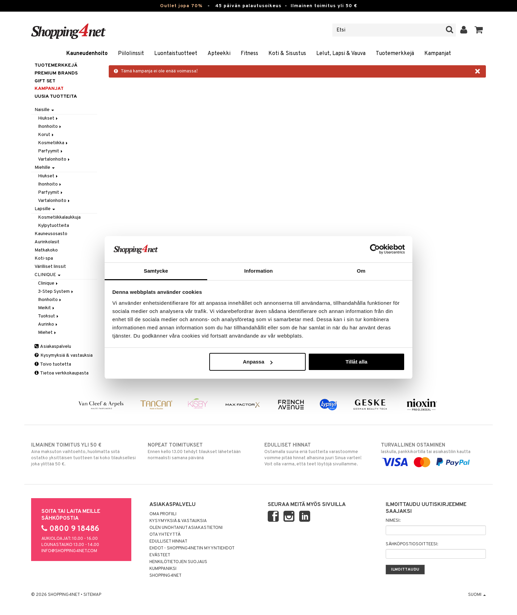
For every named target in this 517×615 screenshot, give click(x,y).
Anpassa (258, 362)
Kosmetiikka (53, 143)
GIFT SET (45, 81)
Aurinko (48, 324)
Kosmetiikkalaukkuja (59, 217)
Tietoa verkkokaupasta (62, 373)
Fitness (249, 53)
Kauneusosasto (51, 234)
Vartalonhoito (54, 159)
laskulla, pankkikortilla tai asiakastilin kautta (433, 454)
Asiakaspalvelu (53, 347)
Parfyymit (51, 151)
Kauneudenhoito (87, 53)
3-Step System (56, 292)
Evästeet (159, 555)
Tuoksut (48, 316)
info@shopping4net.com (69, 551)
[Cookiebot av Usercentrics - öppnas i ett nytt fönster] (375, 249)
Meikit (46, 308)
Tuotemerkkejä (395, 53)
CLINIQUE (48, 275)
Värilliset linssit (50, 267)
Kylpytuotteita (53, 226)
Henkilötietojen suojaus (178, 562)
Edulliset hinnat (168, 541)
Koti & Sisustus (287, 53)
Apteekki (219, 53)
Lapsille (45, 209)
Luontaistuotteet (175, 53)
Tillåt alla (356, 362)
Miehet (47, 333)
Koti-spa (44, 258)
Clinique (48, 283)
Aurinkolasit (47, 242)
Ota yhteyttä (165, 534)
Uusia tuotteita (56, 96)
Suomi (477, 595)
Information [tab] (258, 271)
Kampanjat (437, 53)
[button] (479, 30)
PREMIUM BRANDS (56, 73)
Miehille (45, 167)
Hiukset (48, 118)
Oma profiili (162, 514)
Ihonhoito (50, 126)
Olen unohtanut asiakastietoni (186, 528)
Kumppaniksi (162, 569)
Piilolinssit (131, 53)
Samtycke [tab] (156, 271)
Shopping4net (165, 575)
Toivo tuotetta (53, 364)
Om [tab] (361, 271)
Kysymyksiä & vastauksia (64, 355)
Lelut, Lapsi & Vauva (341, 53)
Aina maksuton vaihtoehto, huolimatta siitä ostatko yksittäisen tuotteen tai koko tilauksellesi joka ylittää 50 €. (83, 454)
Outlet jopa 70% (181, 6)
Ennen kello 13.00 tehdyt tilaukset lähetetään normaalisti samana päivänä (200, 451)
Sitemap (92, 595)
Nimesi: (393, 520)
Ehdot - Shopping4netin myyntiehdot (192, 548)
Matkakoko (46, 250)
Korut (46, 135)
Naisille (44, 110)
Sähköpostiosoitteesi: (412, 544)
